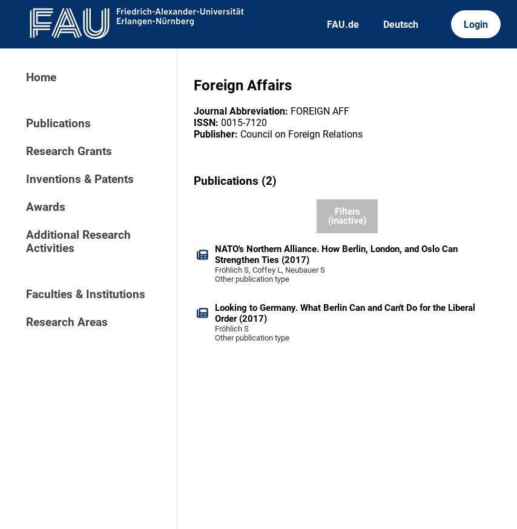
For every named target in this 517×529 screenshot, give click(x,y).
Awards (45, 207)
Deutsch (400, 24)
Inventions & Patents (80, 179)
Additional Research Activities (78, 241)
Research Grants (69, 151)
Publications (58, 123)
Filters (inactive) (347, 216)
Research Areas (67, 322)
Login (476, 24)
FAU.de (343, 24)
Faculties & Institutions (85, 294)
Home (41, 77)
